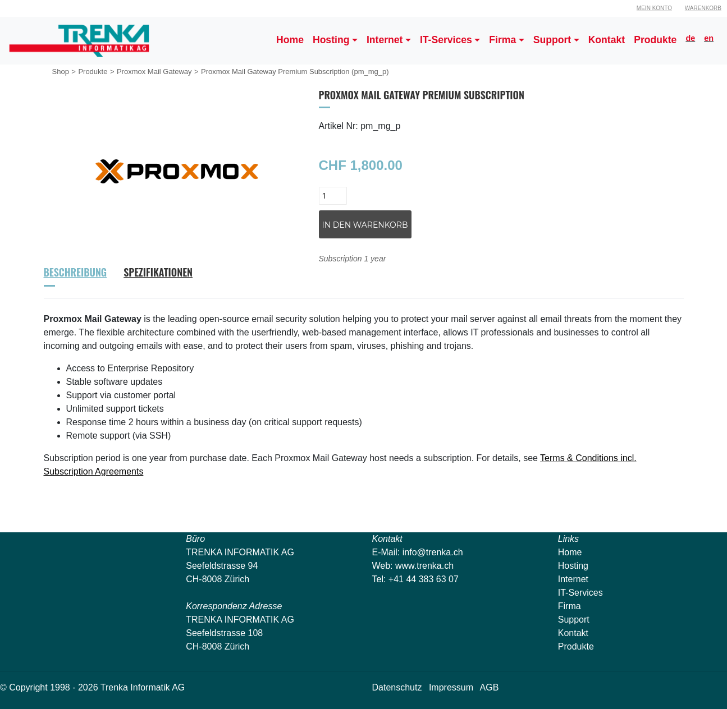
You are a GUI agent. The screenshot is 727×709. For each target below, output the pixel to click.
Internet (573, 579)
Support (573, 619)
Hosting (573, 565)
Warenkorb (703, 8)
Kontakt (573, 633)
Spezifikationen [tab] (158, 272)
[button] (335, 40)
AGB (489, 687)
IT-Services (580, 592)
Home (570, 552)
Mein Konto (654, 8)
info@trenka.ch (433, 552)
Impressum (451, 687)
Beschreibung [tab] (75, 272)
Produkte (92, 71)
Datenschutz (397, 687)
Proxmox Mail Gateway (154, 71)
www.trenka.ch (424, 565)
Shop (60, 71)
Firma (569, 606)
